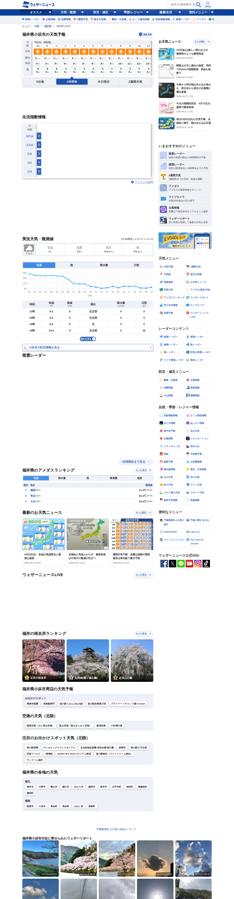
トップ (25, 26)
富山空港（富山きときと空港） (75, 725)
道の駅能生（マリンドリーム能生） (114, 754)
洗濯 (29, 171)
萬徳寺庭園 (32, 703)
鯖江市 (65, 786)
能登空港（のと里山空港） (40, 725)
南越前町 (142, 786)
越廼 (33, 490)
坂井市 (103, 786)
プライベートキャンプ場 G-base (128, 703)
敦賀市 (30, 806)
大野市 (42, 786)
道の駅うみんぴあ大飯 (71, 703)
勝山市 (53, 786)
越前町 (30, 793)
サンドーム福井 (35, 760)
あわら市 (78, 786)
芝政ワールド (34, 754)
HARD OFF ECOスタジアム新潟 (74, 754)
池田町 (129, 786)
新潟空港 (101, 725)
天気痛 (29, 145)
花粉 (29, 162)
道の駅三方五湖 (139, 747)
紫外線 (29, 136)
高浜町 (65, 806)
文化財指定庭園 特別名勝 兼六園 (97, 747)
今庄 (33, 501)
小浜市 (42, 806)
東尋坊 (122, 747)
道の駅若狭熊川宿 (97, 703)
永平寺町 (116, 786)
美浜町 (53, 806)
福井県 (47, 26)
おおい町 (78, 806)
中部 (37, 26)
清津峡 (48, 754)
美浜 (33, 495)
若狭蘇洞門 (49, 703)
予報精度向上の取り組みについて (116, 829)
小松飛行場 (116, 725)
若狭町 (91, 806)
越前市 (91, 786)
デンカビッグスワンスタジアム (59, 747)
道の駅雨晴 (32, 747)
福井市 (30, 786)
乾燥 (29, 154)
